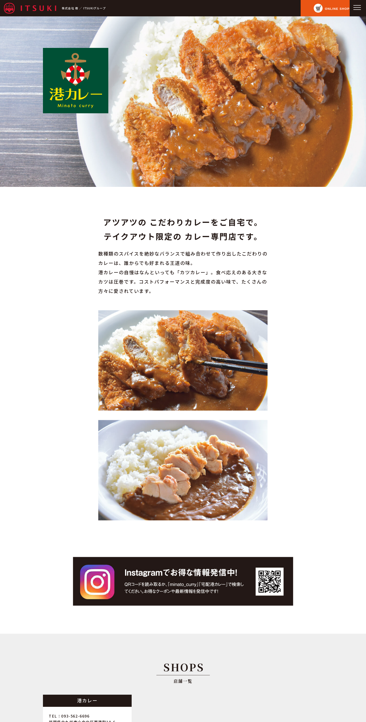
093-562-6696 (75, 716)
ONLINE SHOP (331, 8)
